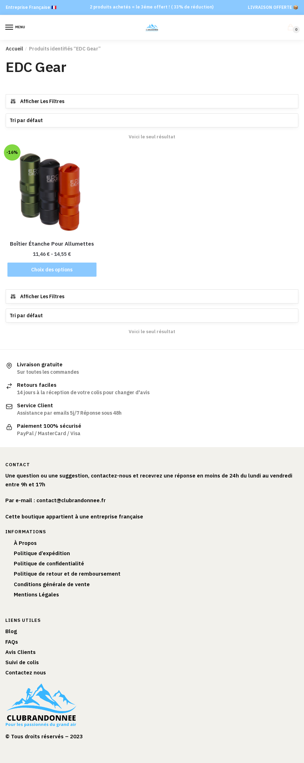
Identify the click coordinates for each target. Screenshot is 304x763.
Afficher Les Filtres (37, 101)
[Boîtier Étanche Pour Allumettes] (52, 192)
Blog (11, 631)
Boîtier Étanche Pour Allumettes (52, 243)
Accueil (14, 49)
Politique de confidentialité (49, 563)
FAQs (11, 641)
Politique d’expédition (42, 553)
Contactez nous (25, 672)
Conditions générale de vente (52, 584)
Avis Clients (20, 652)
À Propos (25, 543)
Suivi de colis (22, 662)
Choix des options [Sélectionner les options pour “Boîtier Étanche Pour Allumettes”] (51, 269)
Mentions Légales (36, 594)
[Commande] (152, 120)
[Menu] (16, 27)
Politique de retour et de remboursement (67, 573)
